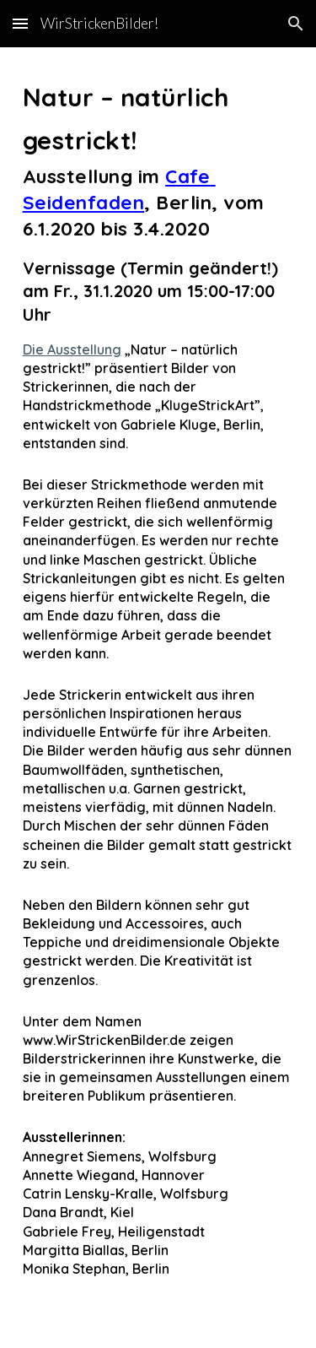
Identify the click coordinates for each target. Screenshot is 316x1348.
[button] (20, 23)
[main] (158, 698)
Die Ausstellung (72, 349)
